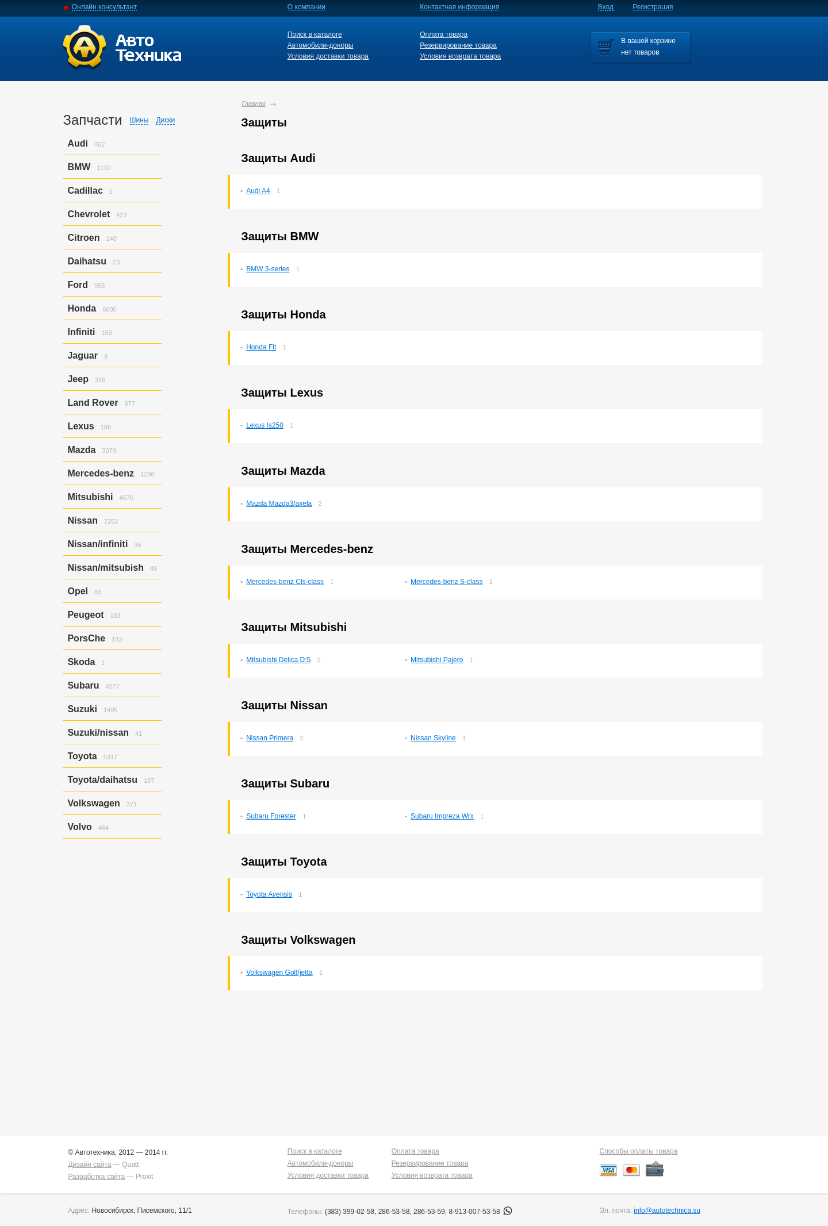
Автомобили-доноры (321, 45)
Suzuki (82, 709)
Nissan (82, 520)
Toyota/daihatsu (102, 780)
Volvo (79, 827)
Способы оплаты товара (639, 1151)
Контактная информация (459, 7)
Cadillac (84, 190)
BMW (78, 167)
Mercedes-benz (100, 473)
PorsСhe (86, 638)
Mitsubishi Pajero (437, 660)
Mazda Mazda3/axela (279, 503)
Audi (77, 143)
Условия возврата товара (460, 56)
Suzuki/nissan (98, 732)
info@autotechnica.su (667, 1210)
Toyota (82, 756)
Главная (253, 103)
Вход (606, 7)
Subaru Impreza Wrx (442, 816)
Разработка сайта (96, 1177)
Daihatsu (86, 261)
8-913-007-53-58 (480, 1212)
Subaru (83, 685)
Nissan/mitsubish (105, 567)
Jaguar (82, 355)
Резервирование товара (458, 45)
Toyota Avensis (269, 894)
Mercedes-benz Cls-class (285, 582)
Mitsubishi (90, 497)
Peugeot (85, 615)
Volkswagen (93, 803)
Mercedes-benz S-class (446, 582)
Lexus (80, 426)
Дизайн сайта (89, 1164)
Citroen (83, 238)
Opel (77, 591)
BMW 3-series (267, 269)
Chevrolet (88, 214)
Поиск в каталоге (315, 34)
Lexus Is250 (264, 425)
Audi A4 (258, 191)
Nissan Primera (269, 738)
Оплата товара (443, 34)
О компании (306, 7)
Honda (81, 308)
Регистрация (652, 7)
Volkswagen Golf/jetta (279, 972)
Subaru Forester (271, 816)
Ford (77, 285)
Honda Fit (261, 347)
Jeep (77, 379)
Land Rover (92, 403)
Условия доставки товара (328, 56)
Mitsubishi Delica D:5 (278, 660)
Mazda (81, 450)
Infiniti (81, 332)
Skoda (81, 662)
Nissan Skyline (433, 738)
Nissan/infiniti (97, 544)
